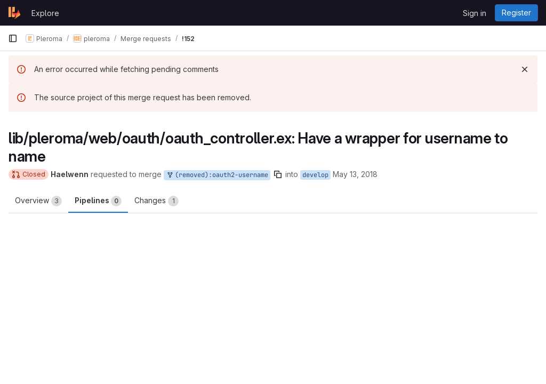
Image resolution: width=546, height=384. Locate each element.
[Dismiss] (524, 69)
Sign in (474, 13)
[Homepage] (14, 12)
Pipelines (98, 201)
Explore (45, 13)
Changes (156, 201)
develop (315, 175)
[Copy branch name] (277, 174)
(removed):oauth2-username (217, 175)
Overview (38, 201)
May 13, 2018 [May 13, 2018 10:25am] (355, 174)
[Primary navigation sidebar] (12, 38)
